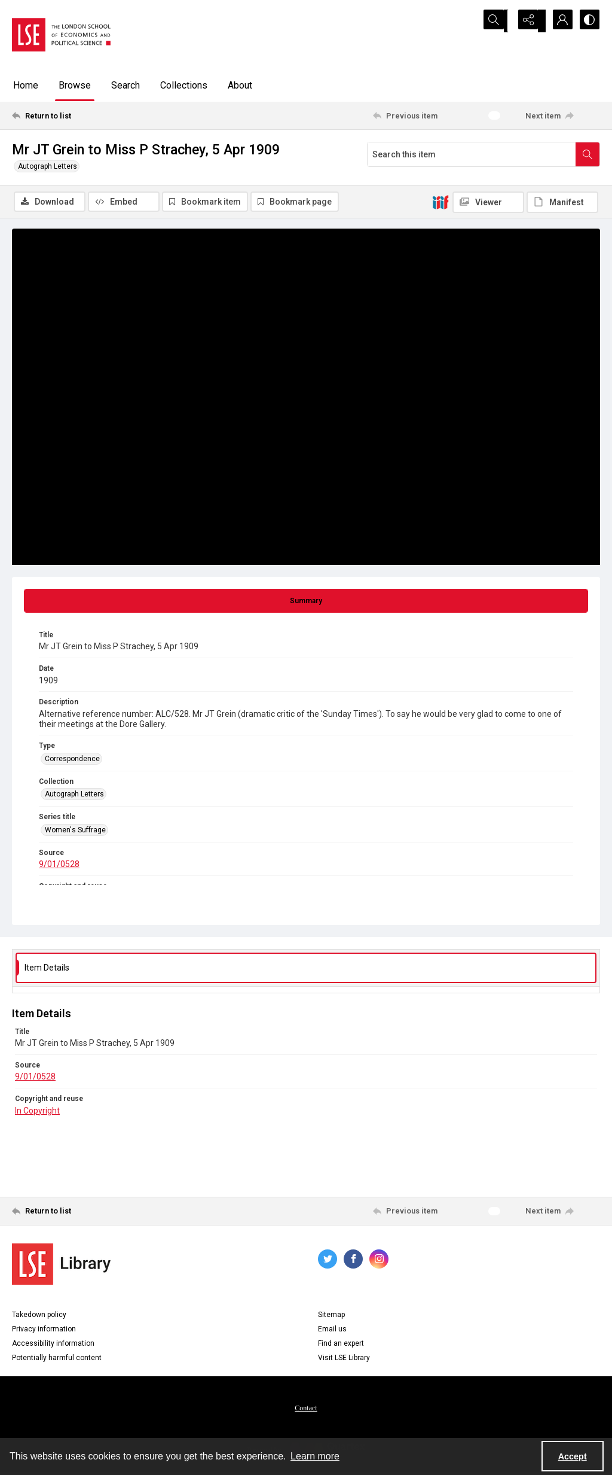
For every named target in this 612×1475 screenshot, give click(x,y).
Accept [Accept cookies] (572, 1456)
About (240, 85)
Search (125, 85)
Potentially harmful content (57, 1359)
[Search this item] (472, 154)
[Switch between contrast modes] (588, 21)
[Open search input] (498, 21)
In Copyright (37, 1112)
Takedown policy (39, 1316)
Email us (332, 1331)
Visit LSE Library (344, 1359)
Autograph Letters (47, 166)
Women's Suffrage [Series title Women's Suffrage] (75, 831)
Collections (183, 85)
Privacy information (44, 1331)
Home (25, 85)
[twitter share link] (327, 1260)
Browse (75, 85)
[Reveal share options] (528, 21)
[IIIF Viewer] (488, 202)
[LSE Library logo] (61, 1266)
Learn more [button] (314, 1456)
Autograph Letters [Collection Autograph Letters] (74, 796)
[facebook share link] (353, 1260)
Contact (306, 1410)
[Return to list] (92, 115)
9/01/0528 (59, 866)
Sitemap (331, 1316)
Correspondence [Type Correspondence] (72, 760)
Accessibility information (53, 1345)
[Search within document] (587, 154)
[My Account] (558, 21)
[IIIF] (440, 201)
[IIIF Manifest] (562, 202)
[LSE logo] (61, 34)
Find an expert (341, 1345)
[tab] (306, 602)
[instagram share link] (378, 1260)
